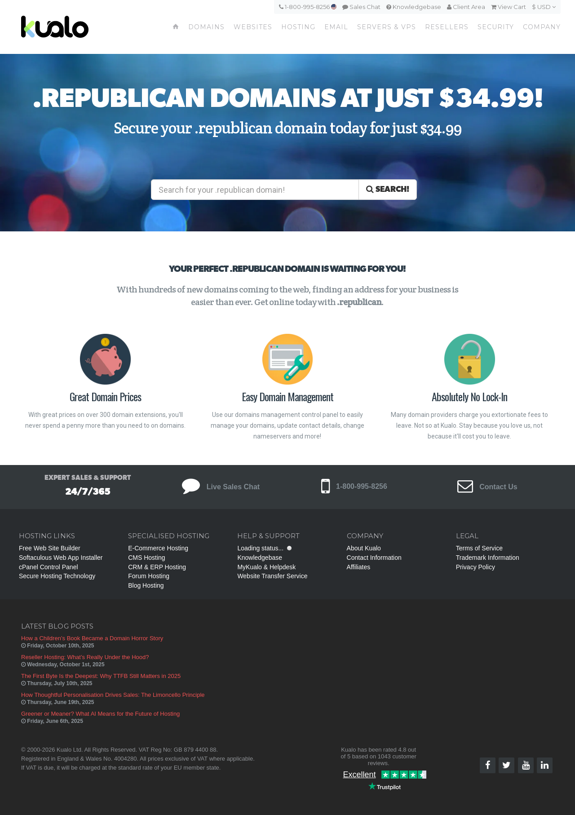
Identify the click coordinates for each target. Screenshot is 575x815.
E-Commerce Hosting (158, 548)
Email (336, 27)
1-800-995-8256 (307, 6)
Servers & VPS (386, 27)
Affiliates (359, 567)
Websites (253, 27)
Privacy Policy (475, 567)
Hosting (298, 27)
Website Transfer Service (272, 576)
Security (496, 27)
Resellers (447, 27)
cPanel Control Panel (48, 567)
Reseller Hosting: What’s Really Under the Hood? (85, 657)
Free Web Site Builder (49, 548)
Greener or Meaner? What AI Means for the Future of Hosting (100, 713)
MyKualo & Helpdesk (266, 567)
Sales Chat (361, 6)
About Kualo (364, 548)
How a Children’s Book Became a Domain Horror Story (92, 638)
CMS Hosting (146, 557)
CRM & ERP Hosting (157, 567)
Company (542, 27)
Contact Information (374, 557)
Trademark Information (487, 557)
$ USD (544, 6)
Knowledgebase (413, 6)
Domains (206, 27)
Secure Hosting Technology (57, 576)
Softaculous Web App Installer (61, 557)
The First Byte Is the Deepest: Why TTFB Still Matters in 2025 (101, 676)
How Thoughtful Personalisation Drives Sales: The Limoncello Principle (113, 694)
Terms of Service (479, 548)
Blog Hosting (146, 585)
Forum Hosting (148, 576)
